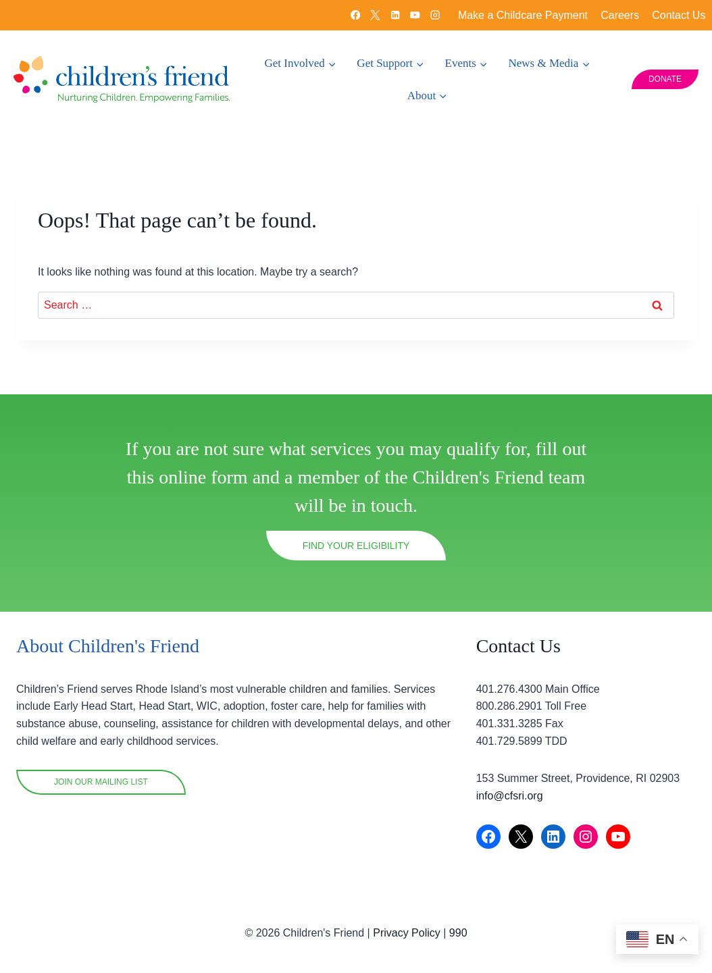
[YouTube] (415, 15)
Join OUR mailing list (101, 782)
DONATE (665, 79)
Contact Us (678, 15)
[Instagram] (435, 15)
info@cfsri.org (509, 795)
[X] (375, 15)
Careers (620, 15)
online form (203, 481)
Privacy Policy (406, 933)
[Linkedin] (395, 15)
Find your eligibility (356, 549)
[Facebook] (355, 15)
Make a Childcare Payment (523, 15)
